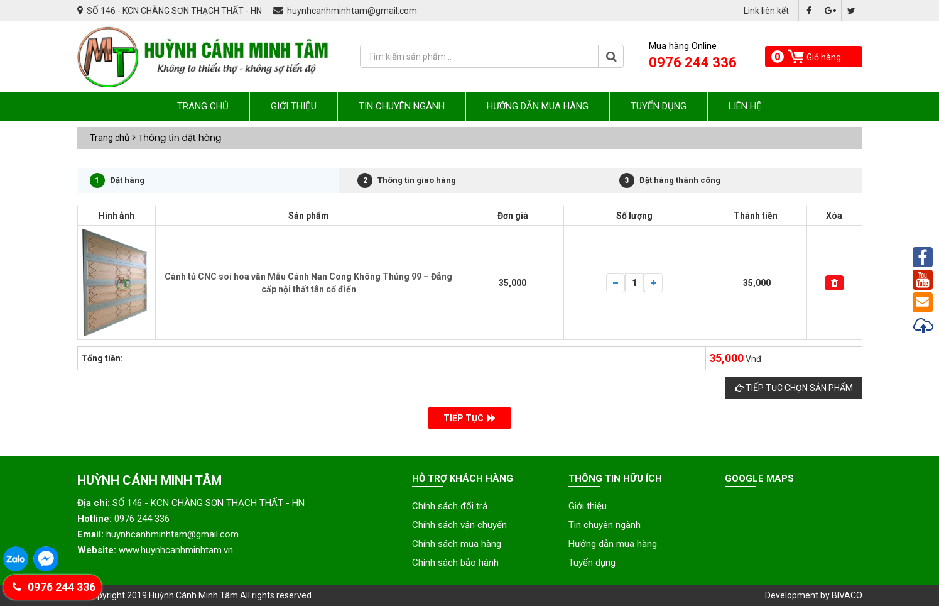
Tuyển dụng (659, 106)
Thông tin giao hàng (406, 180)
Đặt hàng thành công (669, 180)
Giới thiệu (294, 106)
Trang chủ (203, 106)
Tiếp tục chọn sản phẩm (794, 388)
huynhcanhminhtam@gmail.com (345, 11)
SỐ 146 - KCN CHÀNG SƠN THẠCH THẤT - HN (170, 11)
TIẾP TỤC (469, 418)
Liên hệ (745, 106)
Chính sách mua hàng (456, 543)
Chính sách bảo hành (455, 562)
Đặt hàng (117, 180)
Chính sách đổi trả (449, 506)
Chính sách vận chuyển (459, 525)
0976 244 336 (54, 587)
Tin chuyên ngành (402, 106)
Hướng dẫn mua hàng (538, 106)
